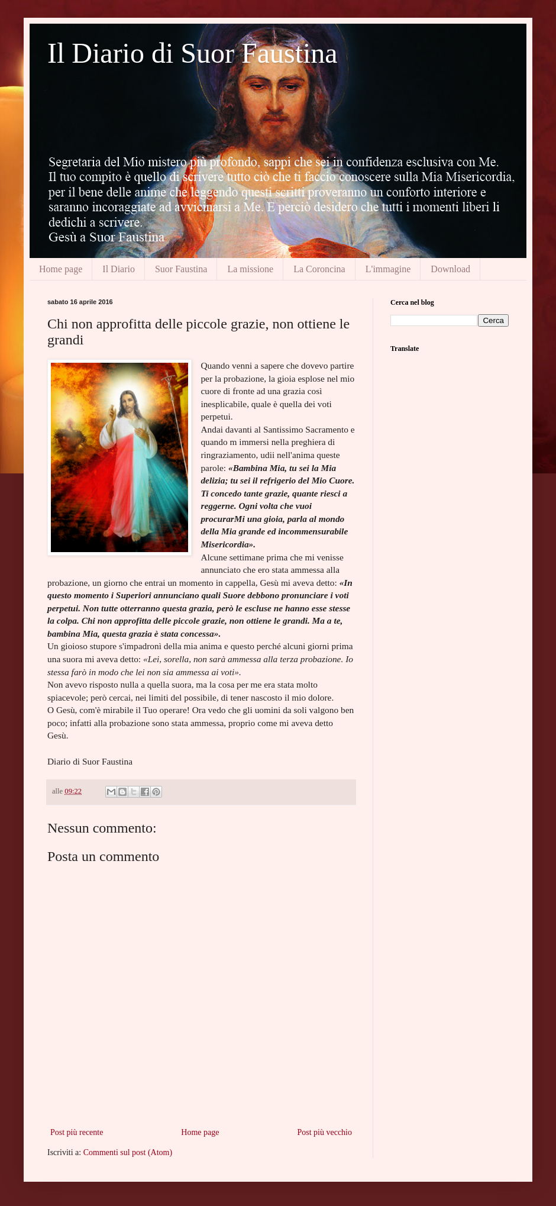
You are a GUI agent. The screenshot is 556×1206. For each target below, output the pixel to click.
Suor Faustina (181, 269)
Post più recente (76, 1132)
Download (450, 269)
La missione (250, 269)
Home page (60, 269)
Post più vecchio (324, 1132)
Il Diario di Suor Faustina (192, 53)
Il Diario (118, 269)
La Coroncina (319, 269)
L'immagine (388, 269)
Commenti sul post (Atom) (128, 1152)
